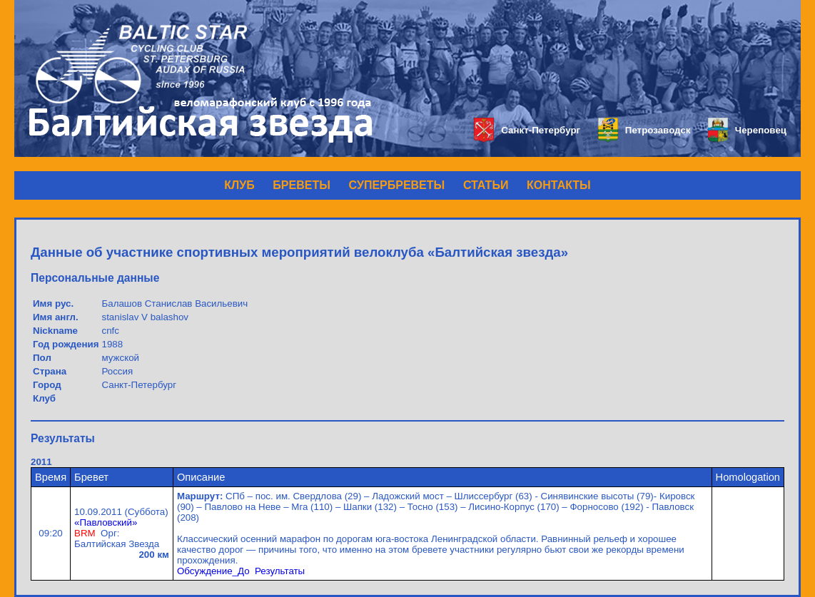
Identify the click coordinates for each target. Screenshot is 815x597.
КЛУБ (239, 185)
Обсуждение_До (213, 571)
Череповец (747, 130)
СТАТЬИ (485, 185)
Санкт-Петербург (527, 130)
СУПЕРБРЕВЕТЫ (397, 185)
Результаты (280, 571)
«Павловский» (105, 522)
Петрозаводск (644, 130)
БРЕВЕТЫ (301, 185)
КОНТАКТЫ (559, 185)
